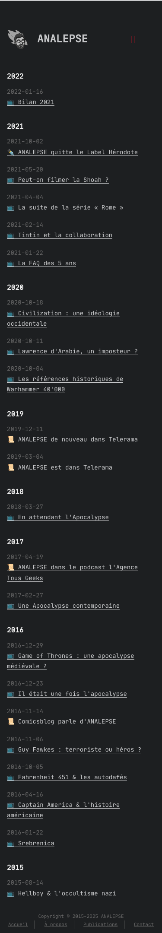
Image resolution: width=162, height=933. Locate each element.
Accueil (18, 924)
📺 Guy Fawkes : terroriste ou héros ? (74, 749)
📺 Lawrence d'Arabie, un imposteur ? (72, 351)
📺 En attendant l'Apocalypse (58, 517)
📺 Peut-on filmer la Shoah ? (58, 180)
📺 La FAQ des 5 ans (41, 263)
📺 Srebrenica (30, 843)
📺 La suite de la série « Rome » (65, 207)
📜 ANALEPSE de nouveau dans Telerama (72, 439)
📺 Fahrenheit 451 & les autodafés (67, 777)
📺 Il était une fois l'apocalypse (67, 694)
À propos (55, 924)
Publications (100, 924)
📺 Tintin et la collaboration (59, 235)
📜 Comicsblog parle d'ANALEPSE (61, 721)
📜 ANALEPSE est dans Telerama (59, 467)
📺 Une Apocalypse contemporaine (63, 605)
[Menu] (133, 41)
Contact (144, 924)
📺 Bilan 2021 (30, 102)
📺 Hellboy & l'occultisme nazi (61, 893)
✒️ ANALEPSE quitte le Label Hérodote (72, 152)
